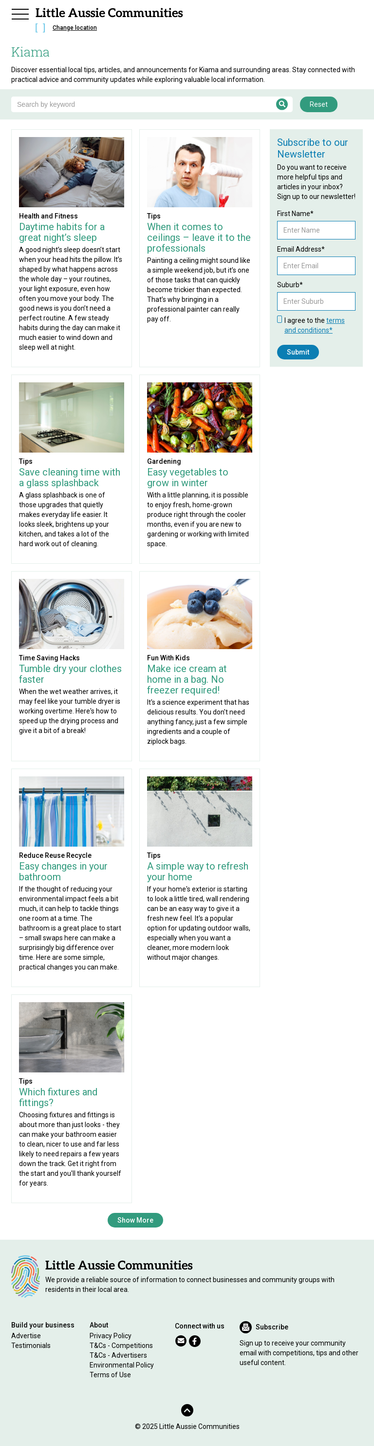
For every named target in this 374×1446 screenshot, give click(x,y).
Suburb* (290, 285)
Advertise (26, 1336)
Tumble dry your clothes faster (70, 674)
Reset (319, 104)
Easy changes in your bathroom (63, 871)
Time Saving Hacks (49, 658)
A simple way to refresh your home (197, 871)
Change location (75, 27)
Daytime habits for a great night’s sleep (62, 232)
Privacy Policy (110, 1336)
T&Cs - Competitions (121, 1345)
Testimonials (31, 1345)
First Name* (295, 214)
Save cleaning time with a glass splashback (69, 477)
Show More (135, 1220)
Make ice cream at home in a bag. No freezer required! (187, 679)
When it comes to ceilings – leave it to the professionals (199, 237)
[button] (20, 12)
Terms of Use (110, 1375)
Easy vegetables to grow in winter (187, 477)
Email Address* (301, 249)
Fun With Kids (168, 658)
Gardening (164, 461)
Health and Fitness (48, 216)
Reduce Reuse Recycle (55, 855)
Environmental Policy (122, 1365)
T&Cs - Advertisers (118, 1355)
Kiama (30, 52)
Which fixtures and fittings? (58, 1097)
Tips (154, 216)
